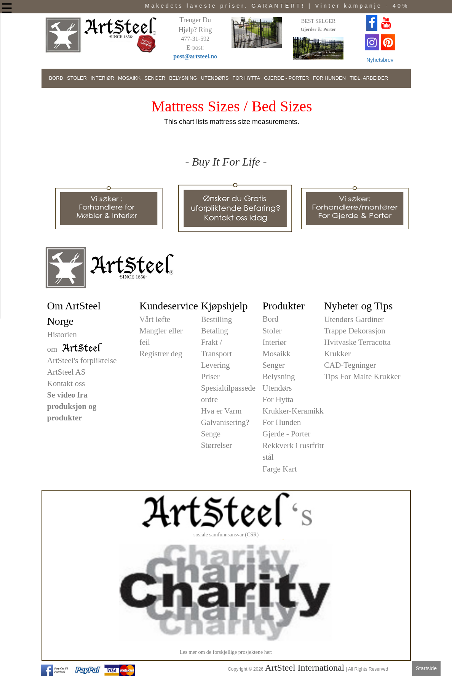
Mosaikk (276, 353)
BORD (56, 78)
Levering (215, 365)
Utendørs (277, 388)
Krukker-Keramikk (293, 410)
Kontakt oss (66, 383)
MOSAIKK (129, 78)
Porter (329, 29)
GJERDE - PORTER (286, 78)
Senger (273, 365)
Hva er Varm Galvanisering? (225, 416)
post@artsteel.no (195, 56)
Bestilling (216, 319)
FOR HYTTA (246, 78)
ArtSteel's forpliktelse (82, 360)
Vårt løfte (154, 319)
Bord (270, 319)
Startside (426, 668)
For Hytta (277, 399)
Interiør (274, 342)
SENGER (154, 78)
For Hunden (281, 422)
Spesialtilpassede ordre (228, 393)
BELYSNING (183, 78)
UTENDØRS (215, 78)
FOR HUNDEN (329, 78)
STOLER (77, 78)
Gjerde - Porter (286, 433)
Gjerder (308, 29)
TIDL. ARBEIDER (369, 78)
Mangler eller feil (161, 336)
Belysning (278, 376)
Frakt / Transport (216, 348)
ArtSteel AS (66, 372)
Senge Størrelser (216, 439)
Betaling (214, 330)
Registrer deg (160, 353)
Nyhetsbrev (379, 60)
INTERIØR (102, 78)
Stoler (271, 330)
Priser (210, 376)
